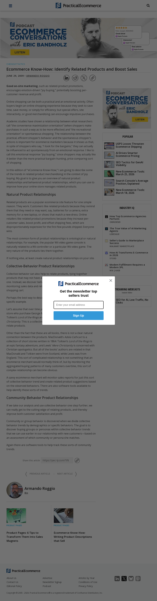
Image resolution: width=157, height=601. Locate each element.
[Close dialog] (111, 280)
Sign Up (78, 315)
